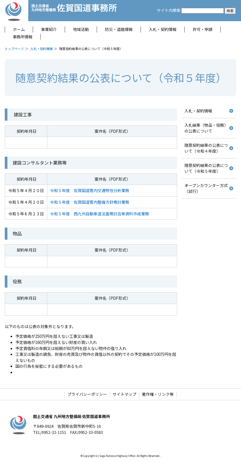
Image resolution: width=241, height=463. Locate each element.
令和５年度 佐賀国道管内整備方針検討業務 (89, 202)
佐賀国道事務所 (74, 10)
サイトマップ (124, 394)
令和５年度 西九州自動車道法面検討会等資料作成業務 (99, 213)
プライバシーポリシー (87, 394)
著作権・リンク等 (158, 394)
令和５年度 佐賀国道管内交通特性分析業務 (89, 190)
